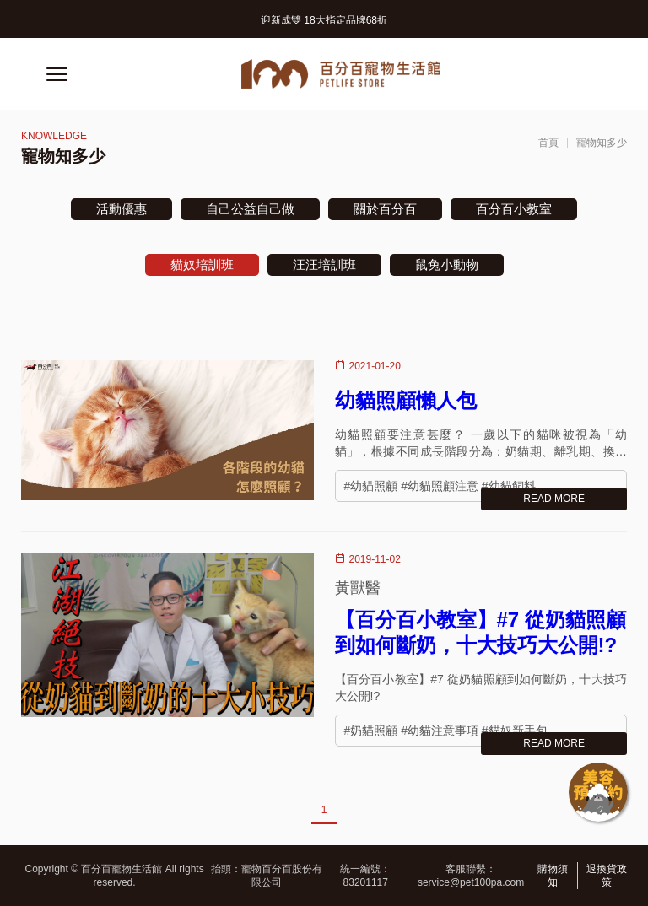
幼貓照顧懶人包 (406, 400)
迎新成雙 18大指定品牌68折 (324, 20)
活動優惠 (121, 209)
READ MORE (554, 498)
